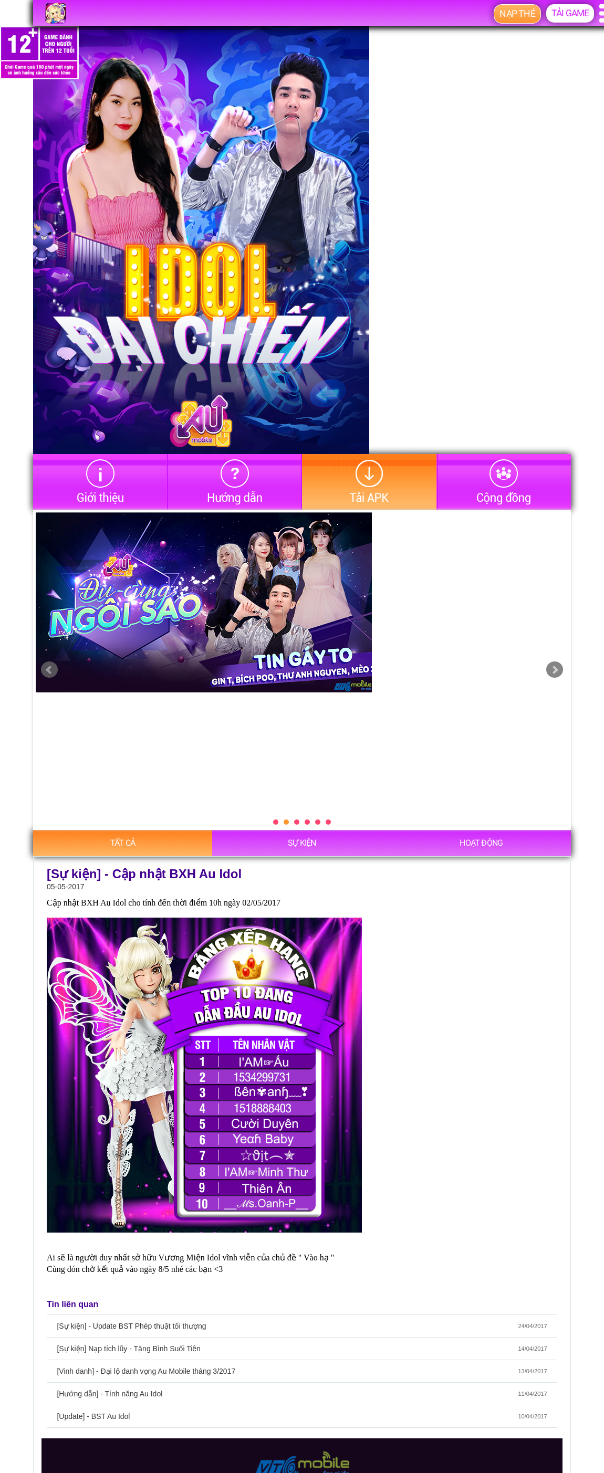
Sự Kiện (302, 843)
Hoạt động (481, 843)
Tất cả (122, 843)
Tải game (570, 13)
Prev (49, 669)
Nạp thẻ (517, 13)
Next (554, 669)
